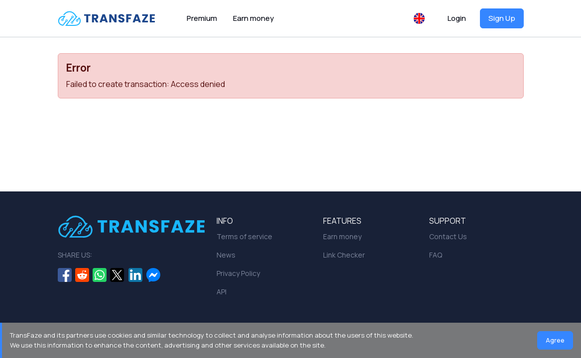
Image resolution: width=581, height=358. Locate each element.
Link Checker (344, 255)
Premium (202, 18)
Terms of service (244, 236)
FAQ (435, 255)
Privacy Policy (238, 273)
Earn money (253, 18)
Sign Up (501, 18)
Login (457, 18)
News (226, 255)
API (222, 291)
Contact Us (448, 236)
